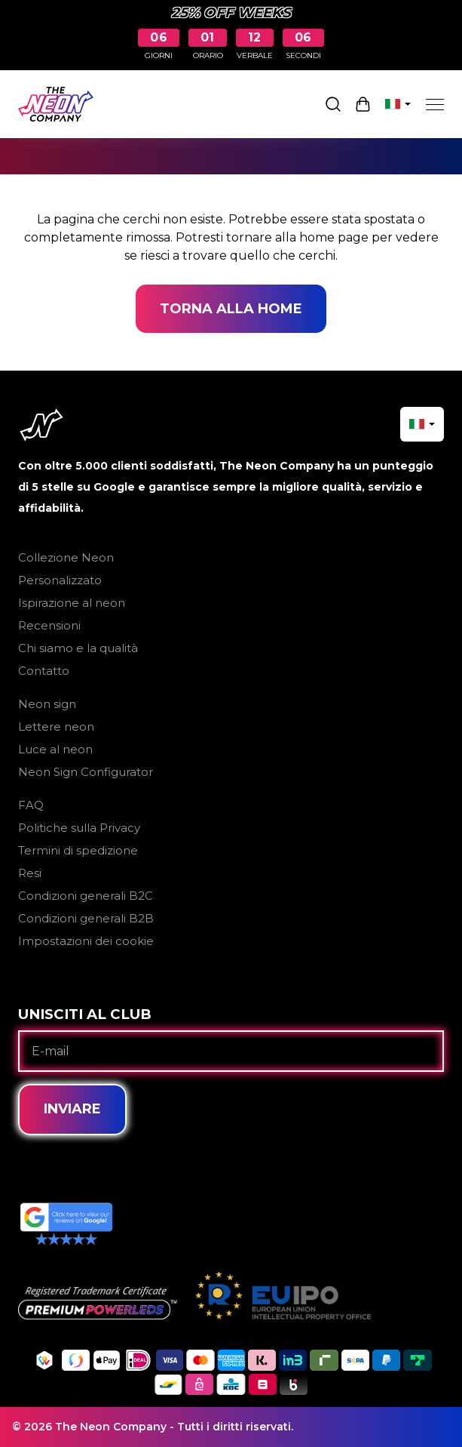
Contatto (43, 670)
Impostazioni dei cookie (86, 941)
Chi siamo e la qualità (78, 648)
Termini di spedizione (78, 850)
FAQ (31, 805)
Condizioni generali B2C (85, 895)
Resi (29, 873)
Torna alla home (231, 308)
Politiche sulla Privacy (79, 827)
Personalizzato (60, 580)
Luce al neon (55, 749)
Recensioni (49, 625)
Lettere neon (56, 726)
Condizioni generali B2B (86, 918)
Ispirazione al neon (71, 603)
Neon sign (47, 704)
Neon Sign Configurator (85, 772)
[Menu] (435, 104)
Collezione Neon (66, 557)
